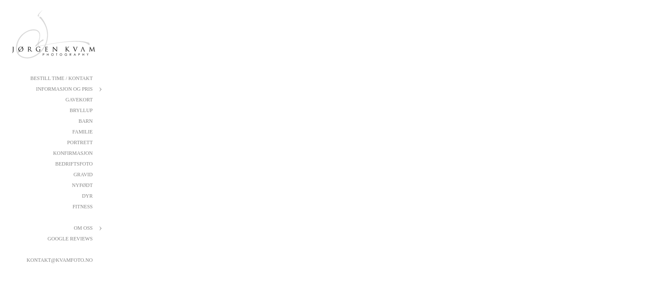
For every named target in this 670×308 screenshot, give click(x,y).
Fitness (83, 207)
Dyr (87, 196)
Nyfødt (82, 185)
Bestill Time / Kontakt (61, 78)
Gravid (83, 175)
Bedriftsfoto (74, 164)
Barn (86, 121)
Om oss (83, 228)
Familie (82, 132)
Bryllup (81, 110)
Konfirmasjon (73, 153)
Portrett (80, 142)
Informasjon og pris (64, 89)
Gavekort (79, 100)
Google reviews (70, 239)
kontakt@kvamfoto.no (59, 260)
